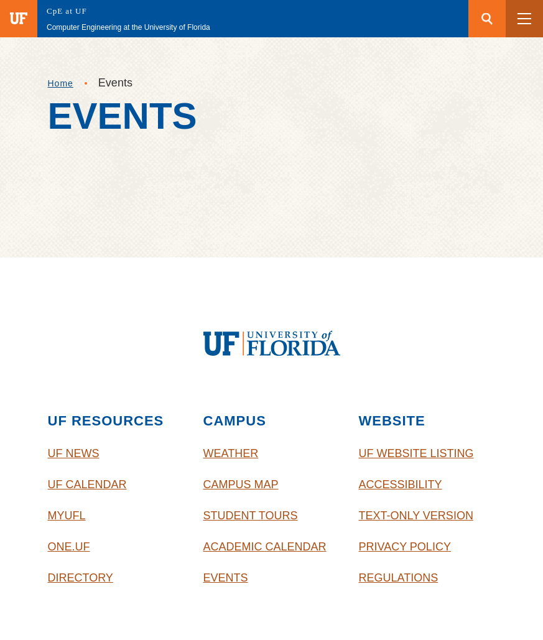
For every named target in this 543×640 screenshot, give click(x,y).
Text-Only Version (416, 515)
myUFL (67, 515)
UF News (74, 453)
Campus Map (241, 484)
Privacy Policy (405, 546)
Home (60, 83)
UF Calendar (87, 484)
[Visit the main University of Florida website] (18, 18)
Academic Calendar (265, 546)
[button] (524, 18)
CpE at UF (67, 11)
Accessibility (400, 484)
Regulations (399, 578)
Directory (80, 578)
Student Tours (250, 515)
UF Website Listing (416, 453)
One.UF (69, 546)
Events (225, 578)
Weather (231, 453)
